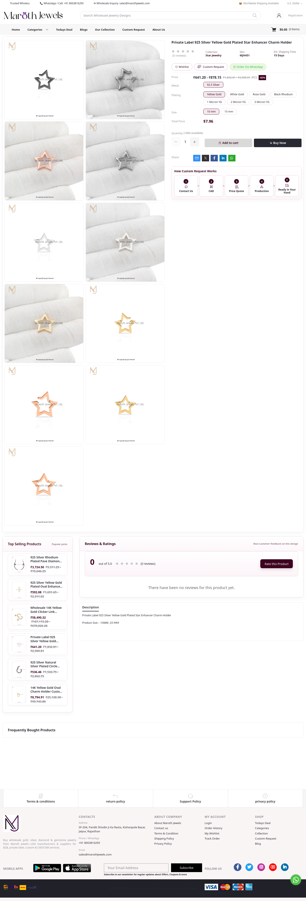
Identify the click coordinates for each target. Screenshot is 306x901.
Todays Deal (64, 29)
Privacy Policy (163, 843)
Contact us (161, 828)
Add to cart (228, 143)
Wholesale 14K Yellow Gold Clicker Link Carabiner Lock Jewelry (46, 609)
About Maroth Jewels (167, 823)
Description (90, 607)
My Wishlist (212, 833)
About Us (158, 29)
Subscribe (186, 868)
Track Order (212, 838)
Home (16, 29)
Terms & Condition (166, 833)
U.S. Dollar (293, 3)
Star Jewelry (214, 55)
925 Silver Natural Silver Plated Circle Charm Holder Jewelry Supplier (46, 664)
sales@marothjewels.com (95, 854)
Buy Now (277, 143)
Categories (262, 828)
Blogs (83, 29)
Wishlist (182, 67)
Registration (295, 15)
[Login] (279, 15)
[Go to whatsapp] (295, 879)
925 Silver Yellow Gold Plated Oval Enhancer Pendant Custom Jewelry (46, 584)
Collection (261, 833)
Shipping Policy (164, 838)
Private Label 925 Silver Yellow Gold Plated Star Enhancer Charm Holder (45, 639)
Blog (258, 843)
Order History (213, 828)
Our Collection (105, 29)
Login (208, 823)
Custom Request (133, 29)
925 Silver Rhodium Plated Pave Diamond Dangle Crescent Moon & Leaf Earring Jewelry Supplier (46, 559)
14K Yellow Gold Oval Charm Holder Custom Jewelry (46, 689)
